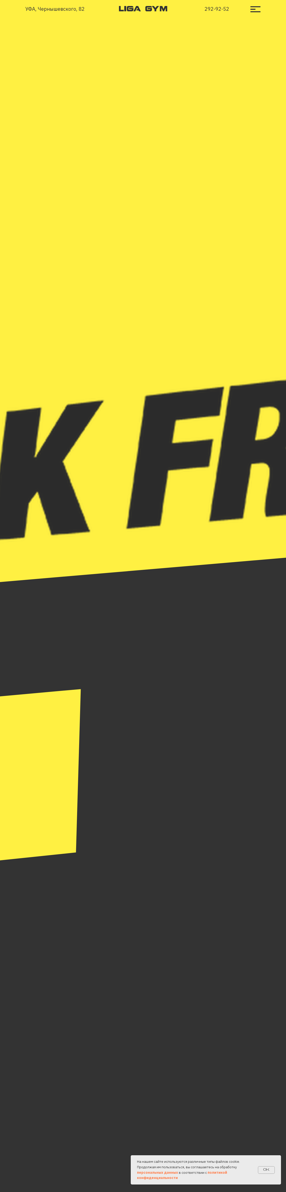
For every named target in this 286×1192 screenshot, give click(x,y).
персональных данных (157, 1172)
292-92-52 (217, 9)
